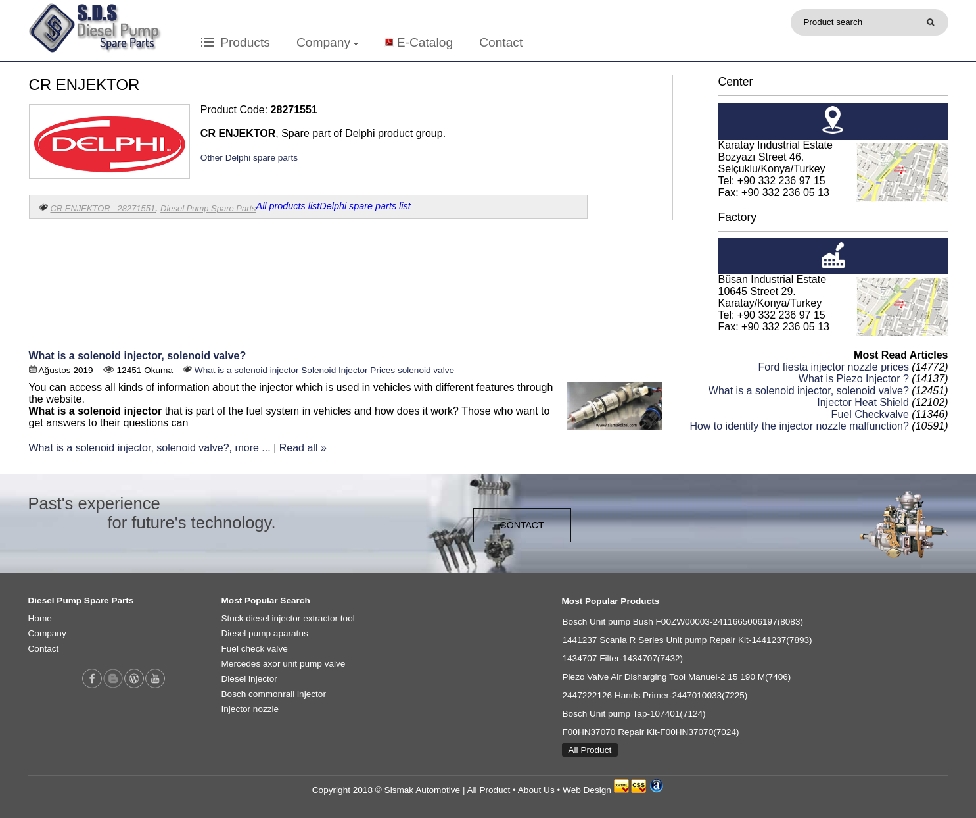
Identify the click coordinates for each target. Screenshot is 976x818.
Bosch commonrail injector (273, 694)
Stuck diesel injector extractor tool (288, 618)
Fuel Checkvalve (870, 414)
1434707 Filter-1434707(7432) (623, 658)
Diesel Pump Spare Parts (208, 208)
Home (40, 618)
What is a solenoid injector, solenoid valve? (137, 355)
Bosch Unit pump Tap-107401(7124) (634, 714)
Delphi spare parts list (364, 206)
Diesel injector (249, 679)
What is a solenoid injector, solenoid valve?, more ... (150, 447)
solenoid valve (426, 370)
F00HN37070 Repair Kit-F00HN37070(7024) (651, 732)
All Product (590, 750)
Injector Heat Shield (863, 402)
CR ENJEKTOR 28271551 (103, 208)
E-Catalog (425, 42)
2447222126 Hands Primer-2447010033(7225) (655, 695)
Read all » (303, 447)
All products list (288, 206)
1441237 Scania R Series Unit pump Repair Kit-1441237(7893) (687, 640)
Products (235, 42)
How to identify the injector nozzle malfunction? (799, 426)
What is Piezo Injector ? (854, 378)
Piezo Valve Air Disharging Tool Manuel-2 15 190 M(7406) (677, 677)
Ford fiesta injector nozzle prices (833, 366)
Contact (501, 42)
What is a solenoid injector (247, 370)
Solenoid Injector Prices (348, 370)
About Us (536, 790)
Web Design (587, 790)
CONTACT (522, 525)
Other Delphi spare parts (249, 158)
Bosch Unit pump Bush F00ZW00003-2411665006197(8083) (683, 621)
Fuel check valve (254, 648)
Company (327, 42)
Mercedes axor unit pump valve (283, 664)
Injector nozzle (250, 709)
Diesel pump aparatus (264, 633)
